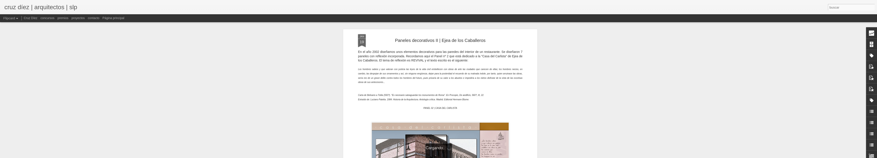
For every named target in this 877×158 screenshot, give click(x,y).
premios (62, 18)
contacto (93, 18)
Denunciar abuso (490, 155)
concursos (47, 18)
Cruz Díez (30, 18)
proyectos (78, 18)
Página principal (113, 18)
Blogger (476, 155)
